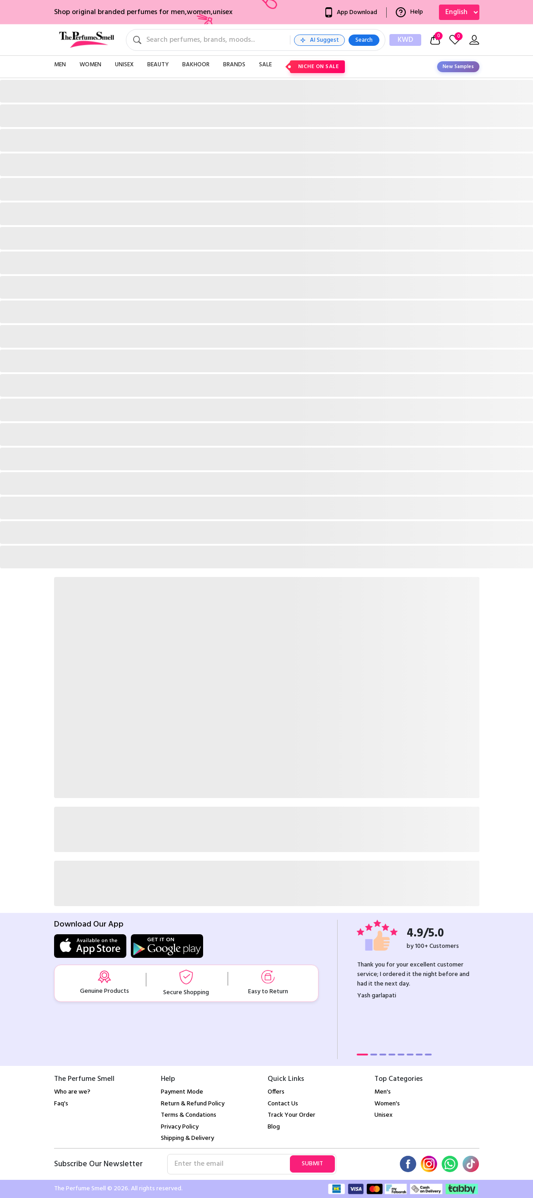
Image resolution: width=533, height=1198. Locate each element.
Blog (274, 1127)
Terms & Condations (188, 1115)
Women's (387, 1104)
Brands (234, 64)
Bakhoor (195, 64)
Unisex (124, 64)
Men (60, 64)
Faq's (61, 1104)
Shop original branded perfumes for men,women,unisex (143, 12)
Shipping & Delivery (187, 1138)
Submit (312, 1164)
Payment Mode (182, 1092)
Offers (276, 1092)
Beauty (158, 64)
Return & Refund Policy (192, 1104)
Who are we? (72, 1092)
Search (364, 40)
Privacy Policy (180, 1127)
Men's (382, 1092)
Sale (265, 64)
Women (90, 64)
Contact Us (283, 1104)
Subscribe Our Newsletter (98, 1164)
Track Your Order (291, 1115)
